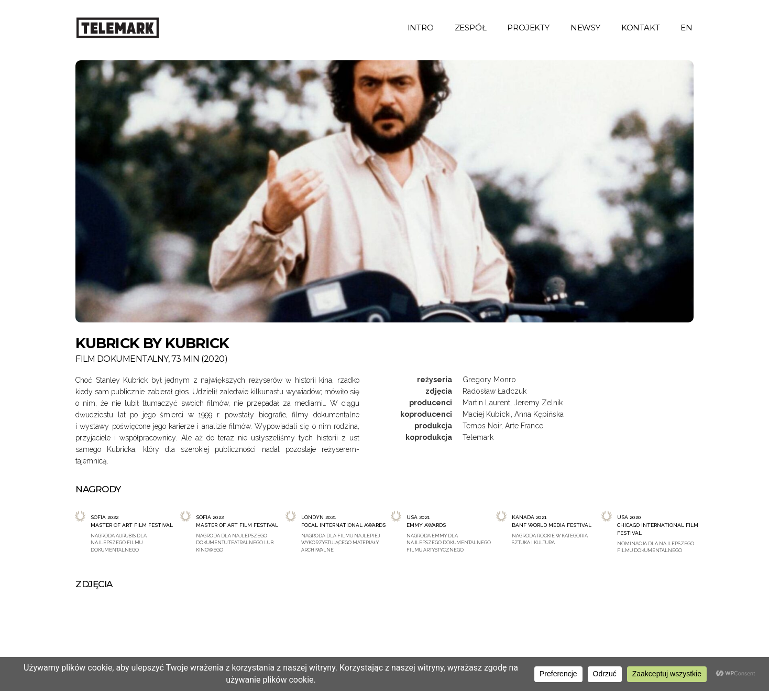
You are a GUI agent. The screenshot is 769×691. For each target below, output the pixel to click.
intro (421, 28)
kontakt (640, 28)
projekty (528, 28)
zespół (471, 28)
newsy (585, 28)
